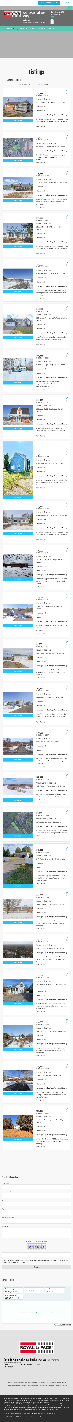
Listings (16, 28)
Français (69, 8)
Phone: (4, 1209)
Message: (5, 1226)
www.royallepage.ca (33, 1386)
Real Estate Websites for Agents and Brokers (31, 1417)
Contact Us (50, 28)
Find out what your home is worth (55, 1382)
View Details (40, 127)
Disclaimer (51, 1386)
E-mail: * (4, 1200)
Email (52, 17)
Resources (23, 28)
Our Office (41, 28)
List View (44, 84)
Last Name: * (6, 1192)
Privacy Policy (43, 1386)
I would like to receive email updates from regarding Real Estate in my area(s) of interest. (36, 1261)
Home (9, 28)
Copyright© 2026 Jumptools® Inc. (12, 1417)
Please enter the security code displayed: (37, 1241)
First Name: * (6, 1183)
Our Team (32, 28)
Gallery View (25, 84)
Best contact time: (8, 1218)
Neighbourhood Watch (14, 1386)
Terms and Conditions (61, 1386)
